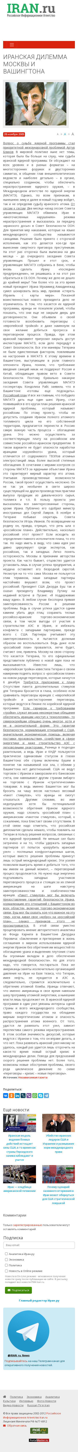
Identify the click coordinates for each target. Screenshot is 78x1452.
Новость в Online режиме (23, 1271)
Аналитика (52, 1397)
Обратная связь (15, 1425)
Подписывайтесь (16, 1361)
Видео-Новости (13, 1405)
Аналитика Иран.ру (20, 1254)
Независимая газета (32, 1077)
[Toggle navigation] (12, 44)
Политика (13, 1265)
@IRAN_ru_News (19, 1355)
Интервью (26, 1401)
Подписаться (18, 1290)
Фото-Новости (46, 1401)
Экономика (14, 1259)
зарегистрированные (27, 1225)
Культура (9, 1401)
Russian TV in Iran (38, 1405)
